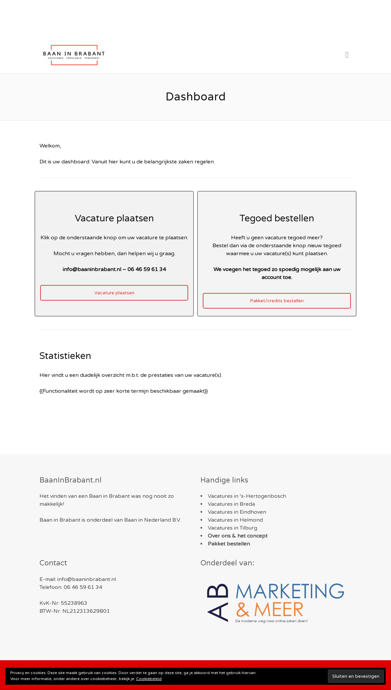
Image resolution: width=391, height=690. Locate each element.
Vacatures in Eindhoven (237, 512)
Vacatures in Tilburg (232, 528)
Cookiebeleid (149, 678)
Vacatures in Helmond (235, 520)
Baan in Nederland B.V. (152, 520)
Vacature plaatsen (114, 293)
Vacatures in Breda (231, 504)
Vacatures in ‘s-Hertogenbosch (247, 496)
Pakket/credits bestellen (277, 301)
